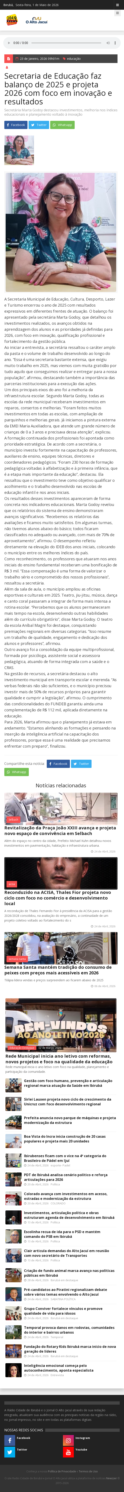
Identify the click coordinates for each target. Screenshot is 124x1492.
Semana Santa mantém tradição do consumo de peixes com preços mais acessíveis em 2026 (58, 970)
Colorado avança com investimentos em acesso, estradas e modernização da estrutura (66, 1196)
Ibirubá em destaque (64, 1280)
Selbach (13, 819)
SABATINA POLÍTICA (63, 1299)
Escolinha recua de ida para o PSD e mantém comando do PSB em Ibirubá (62, 1234)
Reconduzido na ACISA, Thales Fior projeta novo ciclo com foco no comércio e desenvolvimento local (57, 897)
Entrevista (57, 1375)
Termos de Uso (88, 1471)
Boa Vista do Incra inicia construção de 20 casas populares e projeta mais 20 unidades (65, 1139)
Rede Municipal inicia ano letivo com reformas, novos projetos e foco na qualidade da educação (59, 1059)
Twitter (39, 125)
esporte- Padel (60, 1165)
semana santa (17, 959)
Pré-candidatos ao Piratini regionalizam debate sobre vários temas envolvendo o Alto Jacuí (65, 1292)
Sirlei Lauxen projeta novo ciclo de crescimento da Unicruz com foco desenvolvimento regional (67, 1101)
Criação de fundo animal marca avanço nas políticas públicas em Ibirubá (69, 1273)
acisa (12, 884)
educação (74, 59)
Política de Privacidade (62, 1471)
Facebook (16, 125)
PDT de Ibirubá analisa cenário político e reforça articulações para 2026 (66, 1177)
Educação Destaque (22, 1048)
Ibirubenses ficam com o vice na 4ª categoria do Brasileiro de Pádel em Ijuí (65, 1158)
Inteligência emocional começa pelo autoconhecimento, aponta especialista (58, 1368)
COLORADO (58, 1203)
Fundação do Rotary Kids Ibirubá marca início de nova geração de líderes (70, 1349)
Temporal (57, 1337)
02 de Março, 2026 (50, 1048)
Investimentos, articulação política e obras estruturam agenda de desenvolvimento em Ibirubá (69, 1215)
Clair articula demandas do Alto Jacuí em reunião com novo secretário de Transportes (66, 1253)
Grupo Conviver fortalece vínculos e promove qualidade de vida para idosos (63, 1311)
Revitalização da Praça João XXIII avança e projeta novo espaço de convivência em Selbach (60, 830)
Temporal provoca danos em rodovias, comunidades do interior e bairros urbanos (69, 1330)
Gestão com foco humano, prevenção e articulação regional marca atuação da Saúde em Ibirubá (68, 1083)
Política (55, 1184)
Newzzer (111, 1478)
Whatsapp (62, 125)
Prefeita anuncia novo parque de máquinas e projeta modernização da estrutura (70, 1120)
